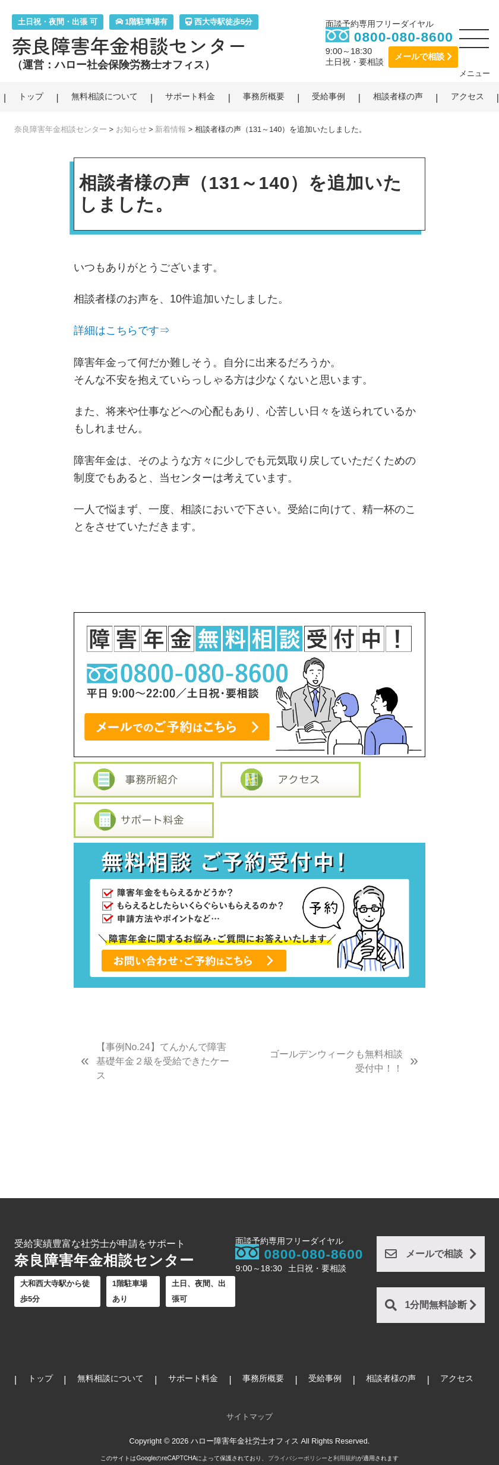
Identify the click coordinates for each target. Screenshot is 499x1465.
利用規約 (345, 1458)
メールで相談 (423, 56)
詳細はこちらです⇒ (122, 330)
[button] (474, 43)
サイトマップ (249, 1416)
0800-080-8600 (403, 37)
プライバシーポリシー (297, 1458)
